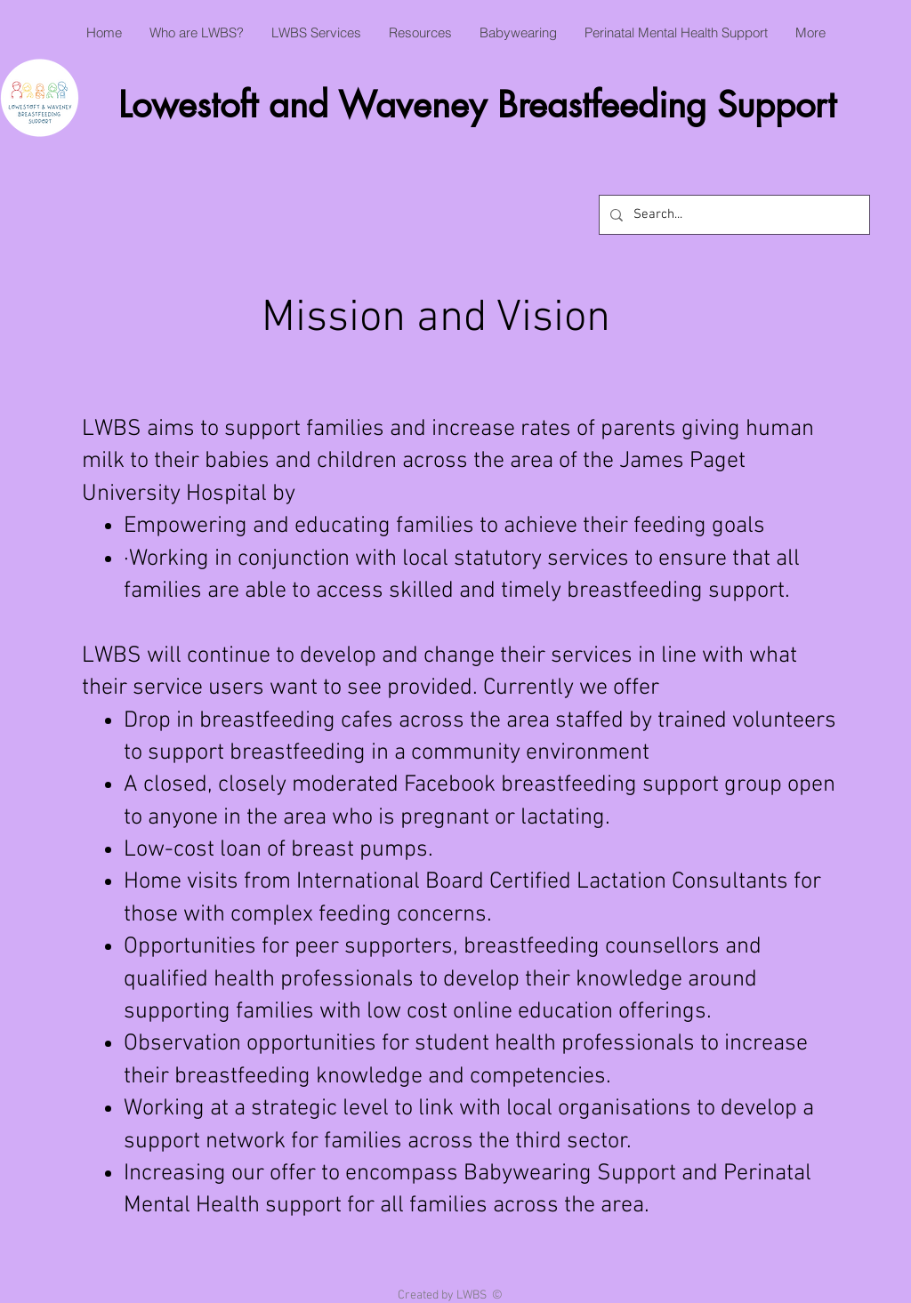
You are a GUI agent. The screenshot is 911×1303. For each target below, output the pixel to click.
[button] (196, 33)
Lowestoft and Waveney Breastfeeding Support (477, 105)
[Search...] (732, 215)
